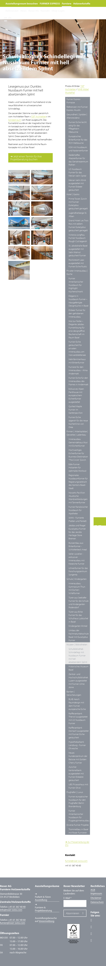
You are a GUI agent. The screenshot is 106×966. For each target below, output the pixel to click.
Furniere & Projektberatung (43, 909)
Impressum (96, 893)
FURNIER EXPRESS (50, 3)
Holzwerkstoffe (81, 3)
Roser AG (33, 10)
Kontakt (45, 10)
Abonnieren (72, 913)
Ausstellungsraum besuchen (22, 3)
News (23, 10)
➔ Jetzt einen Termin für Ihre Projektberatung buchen (26, 158)
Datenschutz (97, 902)
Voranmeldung (46, 921)
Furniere (66, 3)
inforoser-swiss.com (11, 909)
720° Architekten (38, 116)
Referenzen (12, 10)
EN (9, 17)
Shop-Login (58, 10)
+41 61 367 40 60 (17, 919)
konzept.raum (14, 119)
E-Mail (67, 897)
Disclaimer (96, 897)
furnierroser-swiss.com (76, 860)
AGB (93, 889)
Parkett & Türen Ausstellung (43, 898)
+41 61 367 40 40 (17, 906)
